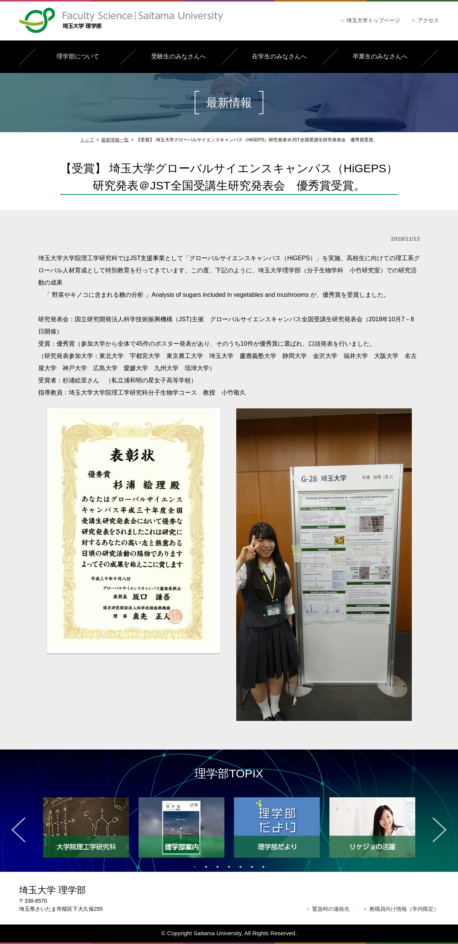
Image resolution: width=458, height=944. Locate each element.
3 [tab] (217, 867)
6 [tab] (252, 867)
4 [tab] (229, 867)
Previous (18, 830)
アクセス (425, 20)
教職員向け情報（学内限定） (401, 909)
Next (439, 830)
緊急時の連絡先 (327, 909)
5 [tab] (240, 867)
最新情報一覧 (115, 139)
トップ (87, 139)
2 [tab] (206, 867)
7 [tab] (263, 867)
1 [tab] (194, 867)
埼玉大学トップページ (370, 20)
